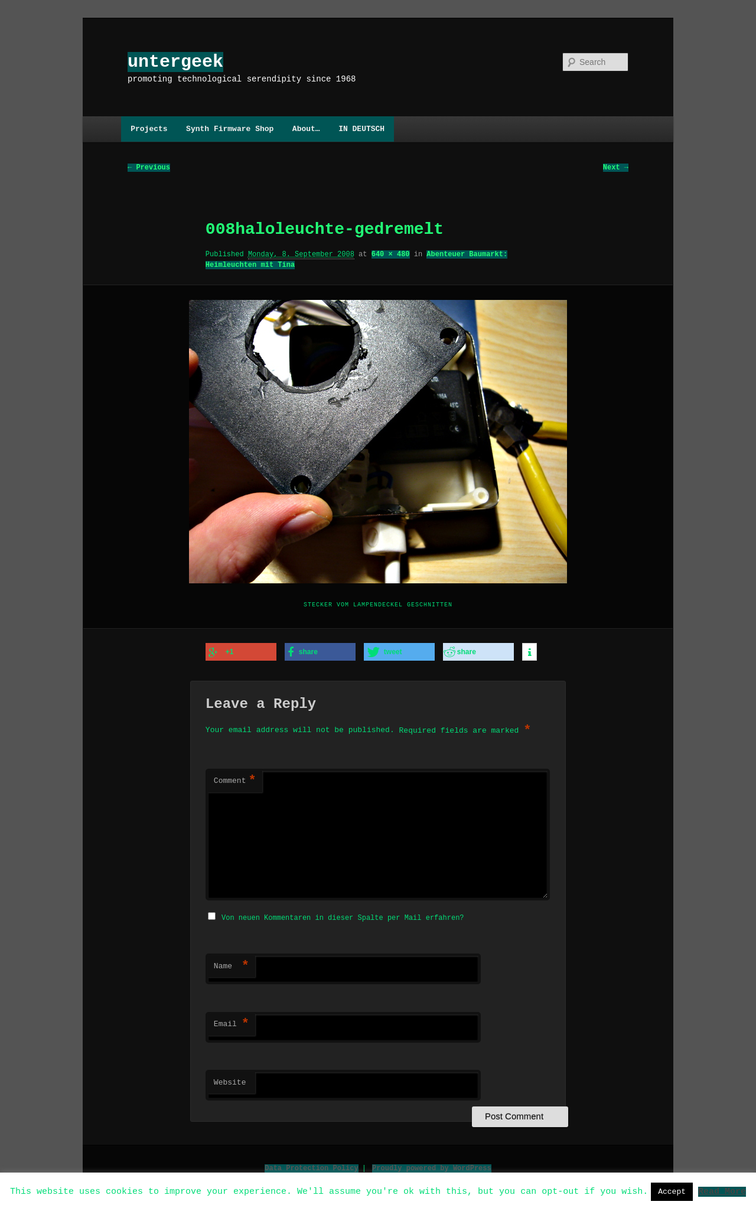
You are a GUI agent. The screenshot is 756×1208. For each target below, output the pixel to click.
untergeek (175, 62)
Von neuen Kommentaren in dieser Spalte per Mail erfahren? (342, 916)
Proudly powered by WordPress (431, 1166)
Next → (615, 168)
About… (306, 128)
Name (231, 965)
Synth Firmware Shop (229, 128)
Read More (722, 1191)
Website (230, 1081)
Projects (149, 128)
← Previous (149, 168)
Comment (235, 780)
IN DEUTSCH (361, 128)
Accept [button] (672, 1191)
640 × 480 (391, 255)
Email (231, 1022)
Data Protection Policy (311, 1166)
